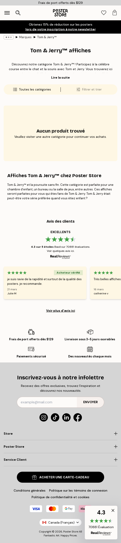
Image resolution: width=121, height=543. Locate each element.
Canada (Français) (60, 522)
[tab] (103, 13)
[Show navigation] (7, 13)
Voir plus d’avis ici (60, 311)
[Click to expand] (60, 433)
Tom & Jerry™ (46, 37)
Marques (25, 37)
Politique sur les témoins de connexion (78, 490)
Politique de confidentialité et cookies (60, 497)
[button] (101, 522)
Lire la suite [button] (60, 77)
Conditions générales (29, 490)
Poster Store (70, 531)
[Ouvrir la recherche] (18, 13)
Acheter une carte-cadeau (60, 477)
